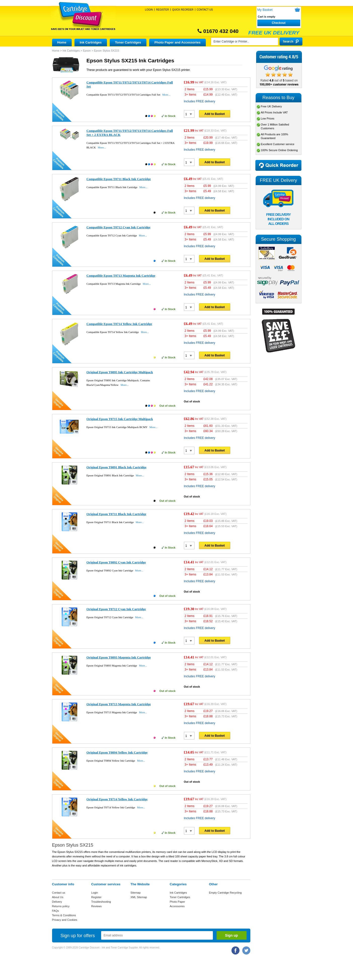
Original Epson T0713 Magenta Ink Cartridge (119, 704)
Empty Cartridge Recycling (225, 892)
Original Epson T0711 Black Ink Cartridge (116, 514)
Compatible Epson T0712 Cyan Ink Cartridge (118, 227)
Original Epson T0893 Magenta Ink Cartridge (119, 657)
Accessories (177, 906)
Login (149, 9)
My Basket (265, 10)
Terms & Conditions (64, 915)
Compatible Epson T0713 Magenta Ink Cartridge (121, 275)
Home (61, 42)
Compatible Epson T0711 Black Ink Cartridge (119, 179)
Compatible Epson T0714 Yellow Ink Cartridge (119, 324)
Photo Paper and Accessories (177, 42)
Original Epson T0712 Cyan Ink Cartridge (116, 609)
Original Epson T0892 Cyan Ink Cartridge (116, 562)
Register (162, 9)
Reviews (96, 906)
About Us (57, 897)
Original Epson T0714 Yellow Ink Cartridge (117, 799)
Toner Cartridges (128, 42)
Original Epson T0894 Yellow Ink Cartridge (117, 752)
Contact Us (205, 9)
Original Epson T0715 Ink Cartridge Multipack (120, 419)
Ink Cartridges (91, 42)
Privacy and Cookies (64, 919)
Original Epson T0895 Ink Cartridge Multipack (120, 372)
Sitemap (136, 892)
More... (166, 94)
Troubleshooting (101, 901)
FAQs (55, 910)
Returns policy (61, 906)
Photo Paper (177, 901)
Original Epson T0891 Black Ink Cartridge (117, 467)
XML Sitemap (139, 897)
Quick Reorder (182, 9)
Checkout (279, 23)
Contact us (58, 892)
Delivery (57, 901)
